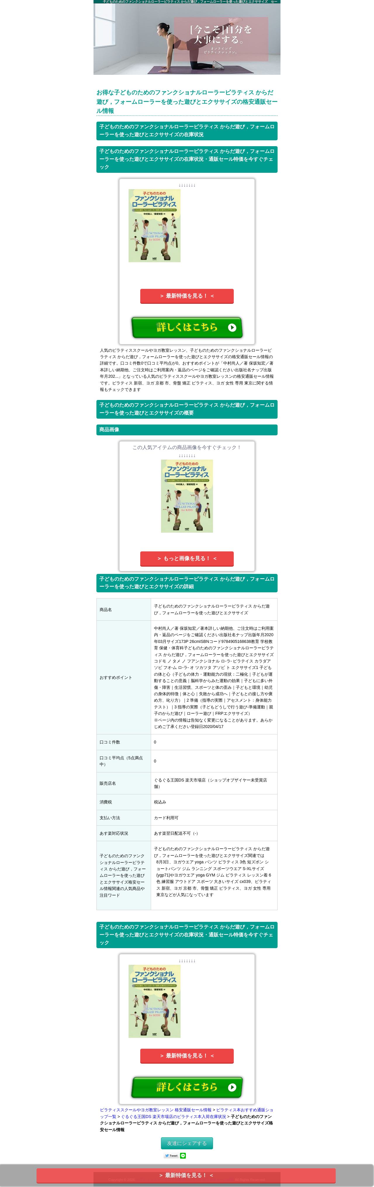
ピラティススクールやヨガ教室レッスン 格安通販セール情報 (156, 1109)
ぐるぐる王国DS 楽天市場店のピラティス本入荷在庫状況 (173, 1116)
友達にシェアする (187, 1143)
